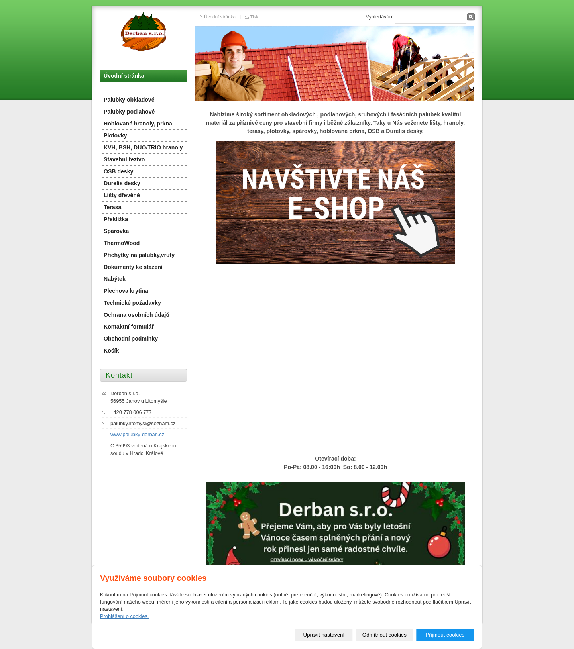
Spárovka (116, 231)
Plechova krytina (126, 291)
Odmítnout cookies (384, 635)
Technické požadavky (132, 303)
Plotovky (115, 135)
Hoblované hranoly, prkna (138, 123)
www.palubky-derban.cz (137, 434)
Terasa (112, 207)
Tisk (254, 16)
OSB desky (118, 171)
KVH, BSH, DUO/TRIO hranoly (143, 147)
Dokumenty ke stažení (133, 267)
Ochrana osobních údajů (136, 315)
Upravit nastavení (324, 635)
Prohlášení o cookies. (124, 616)
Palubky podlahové (129, 111)
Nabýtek (115, 279)
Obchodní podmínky (131, 338)
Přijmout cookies (444, 635)
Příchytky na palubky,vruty (139, 255)
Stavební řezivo (124, 159)
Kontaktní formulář (129, 327)
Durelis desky (122, 183)
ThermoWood (122, 243)
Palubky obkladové (129, 99)
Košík (111, 350)
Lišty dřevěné (122, 195)
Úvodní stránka (124, 76)
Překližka (116, 219)
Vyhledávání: (380, 17)
